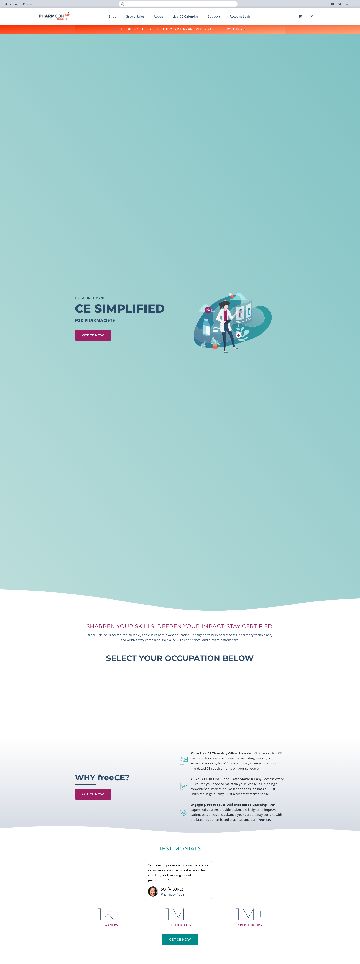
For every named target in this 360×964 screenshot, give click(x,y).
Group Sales (135, 16)
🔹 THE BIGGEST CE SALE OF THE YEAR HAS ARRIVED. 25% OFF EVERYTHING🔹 (180, 29)
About (158, 16)
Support (214, 16)
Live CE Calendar (185, 16)
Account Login (240, 16)
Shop (113, 16)
